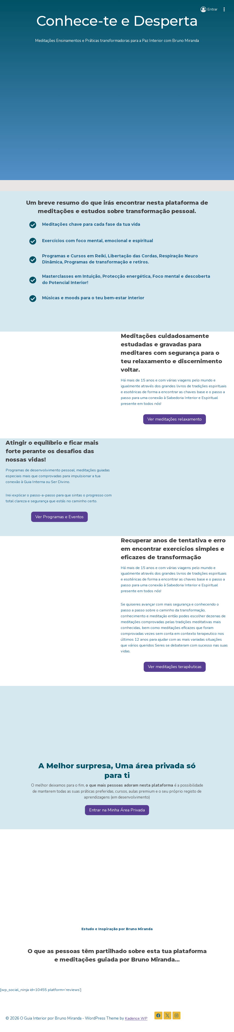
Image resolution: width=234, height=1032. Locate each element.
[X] (168, 1016)
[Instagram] (177, 1016)
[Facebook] (159, 1016)
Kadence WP (136, 1018)
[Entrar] (208, 9)
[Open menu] (224, 9)
